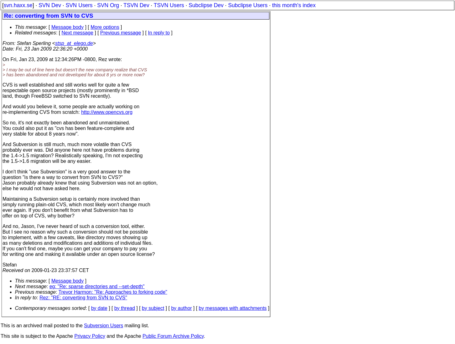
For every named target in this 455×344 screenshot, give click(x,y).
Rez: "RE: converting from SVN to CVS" (83, 297)
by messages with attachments (233, 308)
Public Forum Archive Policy (173, 336)
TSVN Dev (136, 5)
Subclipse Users (248, 5)
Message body (67, 27)
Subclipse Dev (206, 5)
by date (99, 308)
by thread (124, 308)
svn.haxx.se (18, 5)
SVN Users (78, 5)
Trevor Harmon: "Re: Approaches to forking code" (112, 292)
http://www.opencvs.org (106, 112)
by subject (153, 308)
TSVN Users (169, 5)
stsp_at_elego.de (74, 43)
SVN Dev (49, 5)
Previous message (120, 32)
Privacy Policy (89, 336)
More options (105, 27)
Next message (77, 32)
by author (181, 308)
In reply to (159, 32)
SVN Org (108, 5)
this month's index (294, 5)
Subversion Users (103, 325)
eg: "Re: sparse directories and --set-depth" (97, 286)
